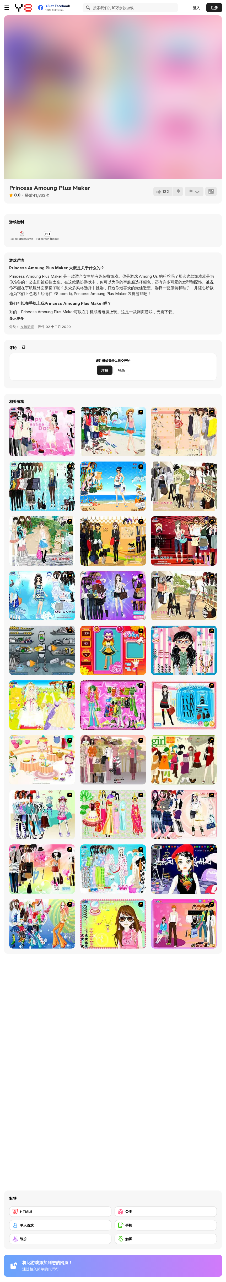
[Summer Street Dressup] (42, 541)
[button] (17, 318)
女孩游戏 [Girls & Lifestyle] (27, 327)
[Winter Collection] (42, 814)
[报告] (194, 191)
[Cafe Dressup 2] (184, 486)
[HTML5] (60, 1211)
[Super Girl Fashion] (184, 759)
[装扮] (60, 1239)
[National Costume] (113, 814)
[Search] (87, 7)
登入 (196, 8)
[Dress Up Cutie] (184, 650)
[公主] (166, 1211)
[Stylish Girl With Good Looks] (184, 869)
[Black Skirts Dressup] (113, 541)
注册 (214, 8)
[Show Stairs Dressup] (184, 541)
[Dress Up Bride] (42, 705)
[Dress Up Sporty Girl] (184, 814)
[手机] (166, 1225)
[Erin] (42, 595)
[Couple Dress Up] (184, 924)
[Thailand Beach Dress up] (113, 431)
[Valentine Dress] (42, 431)
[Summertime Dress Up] (113, 486)
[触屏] (166, 1239)
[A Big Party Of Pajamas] (113, 869)
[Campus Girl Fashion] (184, 595)
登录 (121, 370)
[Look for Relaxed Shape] (113, 595)
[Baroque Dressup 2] (42, 486)
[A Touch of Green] (113, 705)
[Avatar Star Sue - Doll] (113, 650)
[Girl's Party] (42, 759)
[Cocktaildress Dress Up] (184, 431)
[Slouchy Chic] (42, 869)
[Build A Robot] (42, 650)
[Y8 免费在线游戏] (23, 8)
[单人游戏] (60, 1225)
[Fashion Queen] (184, 705)
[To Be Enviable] (113, 924)
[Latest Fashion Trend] (42, 924)
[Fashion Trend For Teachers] (113, 759)
